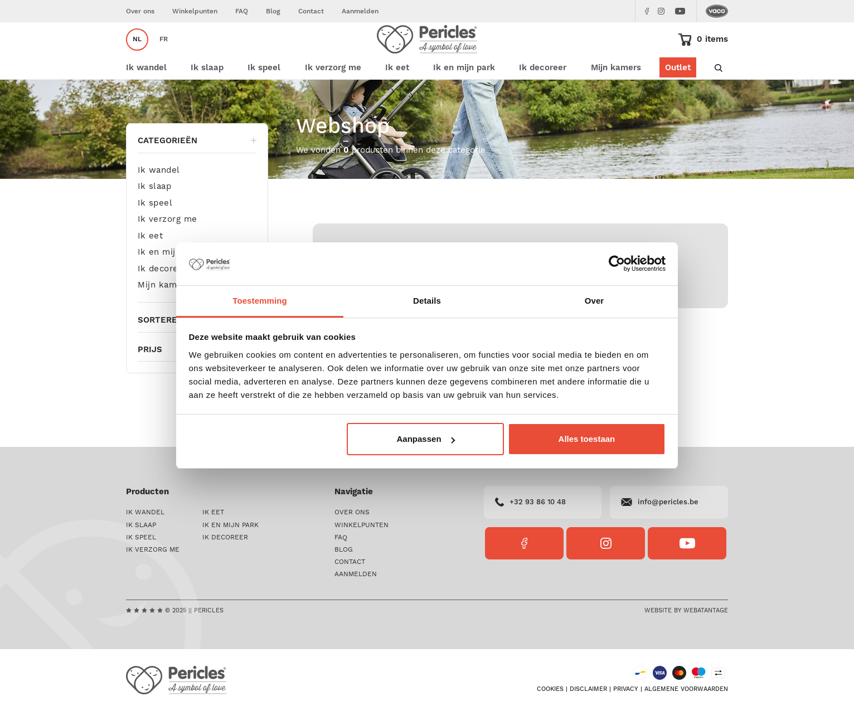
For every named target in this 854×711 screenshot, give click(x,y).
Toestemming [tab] (259, 300)
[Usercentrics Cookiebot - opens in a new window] (617, 263)
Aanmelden (360, 11)
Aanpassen (426, 439)
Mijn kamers (616, 96)
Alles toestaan (587, 439)
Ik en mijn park (170, 281)
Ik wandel (159, 199)
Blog (273, 11)
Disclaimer (588, 689)
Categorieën (197, 169)
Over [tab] (594, 300)
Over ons (140, 11)
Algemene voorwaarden (686, 689)
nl (137, 54)
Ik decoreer (162, 297)
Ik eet (150, 264)
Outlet (678, 96)
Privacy (625, 689)
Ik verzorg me (167, 248)
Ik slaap (154, 215)
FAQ (241, 11)
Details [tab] (427, 300)
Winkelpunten (194, 11)
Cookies (550, 689)
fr (163, 54)
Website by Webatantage (686, 611)
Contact (311, 11)
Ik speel (155, 231)
